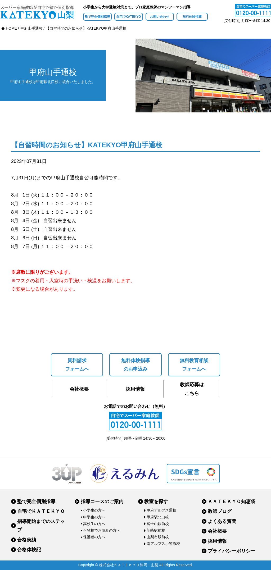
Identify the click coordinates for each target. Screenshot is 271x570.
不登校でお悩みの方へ (101, 530)
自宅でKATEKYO (128, 17)
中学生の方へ (94, 517)
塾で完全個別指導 (97, 17)
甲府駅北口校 (158, 517)
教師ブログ (220, 511)
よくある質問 (222, 521)
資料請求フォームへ (77, 365)
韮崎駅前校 (156, 530)
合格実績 (26, 539)
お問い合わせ (159, 17)
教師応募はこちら (192, 389)
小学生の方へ (94, 510)
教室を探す (156, 501)
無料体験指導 (192, 17)
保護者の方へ (94, 537)
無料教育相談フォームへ (194, 365)
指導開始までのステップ (41, 525)
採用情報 (135, 389)
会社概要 (79, 389)
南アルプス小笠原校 (163, 543)
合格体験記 (29, 549)
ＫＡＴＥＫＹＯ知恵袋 (231, 501)
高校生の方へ (94, 524)
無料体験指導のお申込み (135, 365)
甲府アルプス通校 (161, 510)
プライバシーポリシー (231, 551)
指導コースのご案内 (102, 501)
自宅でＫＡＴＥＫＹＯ (41, 511)
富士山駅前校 (158, 524)
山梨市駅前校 (158, 537)
